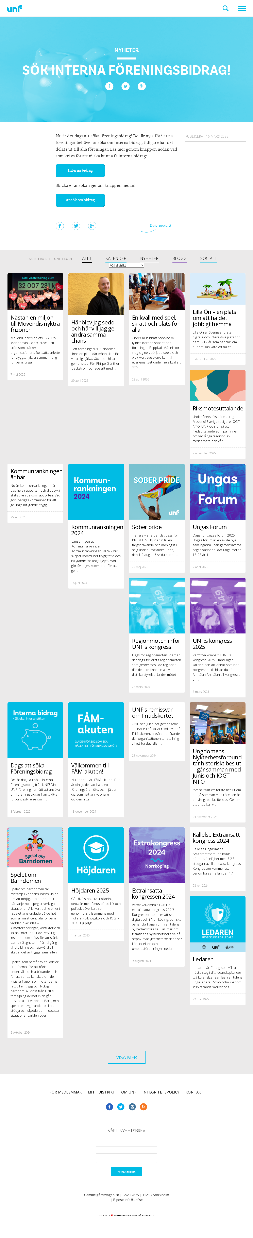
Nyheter (149, 258)
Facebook (109, 1106)
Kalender (115, 258)
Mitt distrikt (101, 1092)
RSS (143, 1106)
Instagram (132, 1106)
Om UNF (129, 1092)
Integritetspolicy (161, 1092)
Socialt (208, 258)
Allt (87, 258)
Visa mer (126, 1057)
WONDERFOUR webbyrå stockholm (135, 1215)
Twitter (120, 1106)
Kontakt (194, 1092)
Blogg (179, 258)
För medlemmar (66, 1092)
